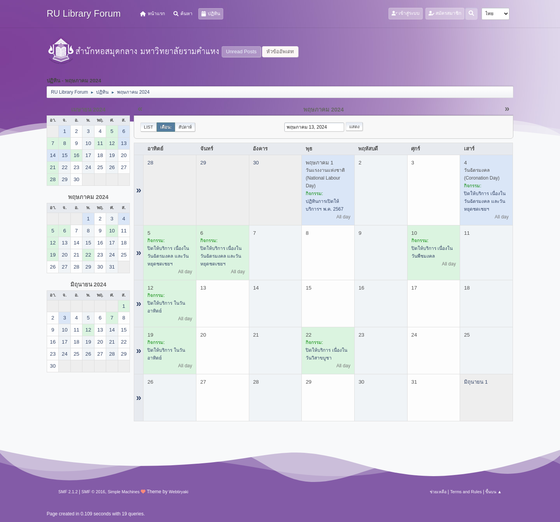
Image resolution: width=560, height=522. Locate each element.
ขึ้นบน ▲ (493, 491)
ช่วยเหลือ (438, 491)
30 (256, 163)
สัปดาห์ (185, 127)
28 (150, 163)
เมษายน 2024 (88, 109)
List (148, 127)
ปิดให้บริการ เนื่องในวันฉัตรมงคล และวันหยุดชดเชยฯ (484, 201)
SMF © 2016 (93, 491)
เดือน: (166, 127)
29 (203, 163)
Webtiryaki (178, 491)
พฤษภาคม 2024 (88, 197)
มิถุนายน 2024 (88, 284)
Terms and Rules (466, 491)
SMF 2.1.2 (68, 491)
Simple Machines (124, 491)
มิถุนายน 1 (476, 382)
